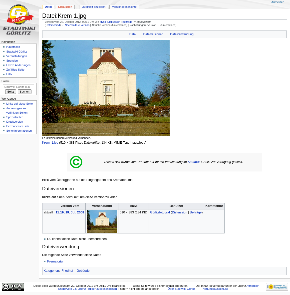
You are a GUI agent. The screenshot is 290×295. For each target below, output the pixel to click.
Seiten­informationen (19, 130)
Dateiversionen (153, 34)
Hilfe (9, 74)
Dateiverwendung (182, 34)
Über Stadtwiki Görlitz (181, 288)
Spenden (12, 60)
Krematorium (56, 261)
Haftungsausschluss (215, 288)
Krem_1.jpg (50, 142)
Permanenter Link (17, 126)
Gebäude (82, 270)
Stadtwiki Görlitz (16, 51)
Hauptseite (13, 46)
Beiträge (127, 21)
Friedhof (67, 270)
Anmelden (278, 2)
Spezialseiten (14, 117)
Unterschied (53, 25)
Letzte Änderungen (18, 65)
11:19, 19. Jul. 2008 (70, 212)
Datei (132, 34)
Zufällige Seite (15, 69)
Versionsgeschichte (124, 6)
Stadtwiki (194, 162)
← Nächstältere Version (75, 25)
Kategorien (51, 270)
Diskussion (113, 21)
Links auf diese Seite (19, 103)
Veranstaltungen (16, 56)
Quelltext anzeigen (93, 6)
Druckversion (14, 121)
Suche (5, 81)
